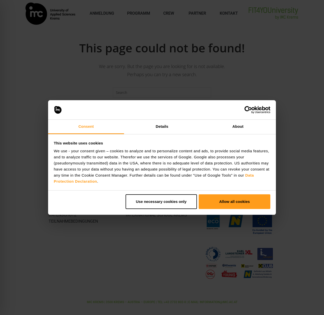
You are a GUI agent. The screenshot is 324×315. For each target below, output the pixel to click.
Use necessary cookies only (161, 201)
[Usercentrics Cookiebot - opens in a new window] (248, 110)
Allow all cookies (234, 201)
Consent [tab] (86, 126)
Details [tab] (162, 126)
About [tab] (238, 126)
